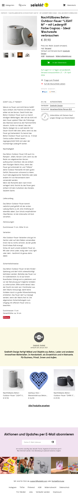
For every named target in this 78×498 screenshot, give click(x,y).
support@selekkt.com (38, 481)
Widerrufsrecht (50, 487)
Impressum (57, 492)
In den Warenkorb (59, 63)
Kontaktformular (58, 481)
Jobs (31, 492)
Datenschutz (64, 487)
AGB (39, 487)
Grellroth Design (56, 106)
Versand (48, 48)
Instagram (12, 487)
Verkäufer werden (43, 492)
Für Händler (21, 492)
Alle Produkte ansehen (39, 406)
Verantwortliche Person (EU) (61, 109)
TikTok (22, 487)
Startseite (4, 13)
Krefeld (42, 345)
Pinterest (31, 487)
